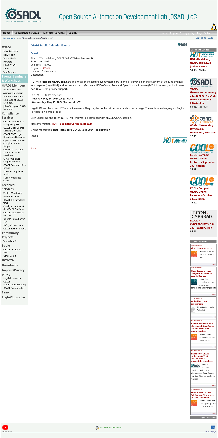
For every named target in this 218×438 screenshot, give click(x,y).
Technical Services (8, 187)
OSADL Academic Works (12, 251)
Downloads (10, 265)
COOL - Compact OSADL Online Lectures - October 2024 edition (202, 192)
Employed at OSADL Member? (13, 101)
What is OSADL (10, 51)
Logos (6, 68)
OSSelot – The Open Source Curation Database (13, 152)
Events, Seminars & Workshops (37, 38)
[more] (214, 264)
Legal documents (12, 278)
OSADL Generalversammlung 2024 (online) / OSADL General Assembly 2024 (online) (203, 94)
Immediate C (10, 241)
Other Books (9, 255)
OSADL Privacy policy (14, 288)
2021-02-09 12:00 (196, 389)
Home (164, 33)
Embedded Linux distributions (199, 302)
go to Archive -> (208, 417)
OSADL (7, 47)
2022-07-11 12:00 (196, 320)
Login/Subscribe (206, 33)
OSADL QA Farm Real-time (14, 201)
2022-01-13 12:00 (196, 350)
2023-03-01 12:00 (196, 298)
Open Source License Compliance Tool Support (14, 143)
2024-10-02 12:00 (196, 245)
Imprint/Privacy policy (182, 33)
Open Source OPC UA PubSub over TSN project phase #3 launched (202, 395)
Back (33, 148)
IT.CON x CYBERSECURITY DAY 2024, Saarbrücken (202, 222)
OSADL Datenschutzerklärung (14, 283)
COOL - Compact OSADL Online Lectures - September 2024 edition (202, 159)
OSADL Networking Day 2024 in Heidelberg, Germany (203, 127)
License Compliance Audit (13, 173)
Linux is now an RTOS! (201, 248)
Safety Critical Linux (13, 225)
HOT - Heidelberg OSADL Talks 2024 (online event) (202, 61)
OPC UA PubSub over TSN (14, 220)
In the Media (9, 58)
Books (6, 245)
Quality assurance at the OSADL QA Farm (13, 208)
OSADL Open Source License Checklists (13, 129)
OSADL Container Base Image (14, 166)
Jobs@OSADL (10, 65)
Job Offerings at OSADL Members (15, 107)
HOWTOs (8, 260)
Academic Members (13, 96)
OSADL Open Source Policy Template (13, 123)
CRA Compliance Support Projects (11, 160)
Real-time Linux (11, 196)
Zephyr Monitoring (13, 193)
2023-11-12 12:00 (196, 268)
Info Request (9, 72)
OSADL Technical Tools (14, 228)
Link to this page (210, 431)
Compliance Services (10, 115)
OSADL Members (14, 85)
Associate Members (13, 93)
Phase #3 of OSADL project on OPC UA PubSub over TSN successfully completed (202, 357)
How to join (9, 54)
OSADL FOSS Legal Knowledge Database (14, 135)
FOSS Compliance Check (12, 179)
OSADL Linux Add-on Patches (13, 214)
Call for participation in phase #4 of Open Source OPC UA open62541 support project (203, 327)
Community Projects (10, 235)
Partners (7, 61)
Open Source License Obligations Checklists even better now (201, 273)
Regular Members (12, 89)
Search (7, 292)
